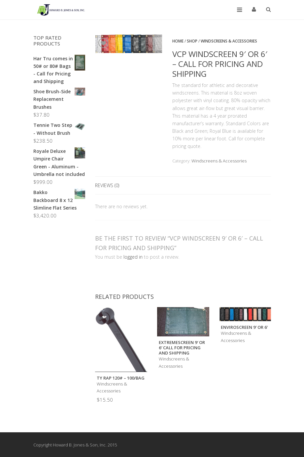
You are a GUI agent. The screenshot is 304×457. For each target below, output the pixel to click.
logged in (133, 257)
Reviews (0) (107, 185)
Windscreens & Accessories (229, 41)
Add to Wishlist (103, 43)
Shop (192, 41)
